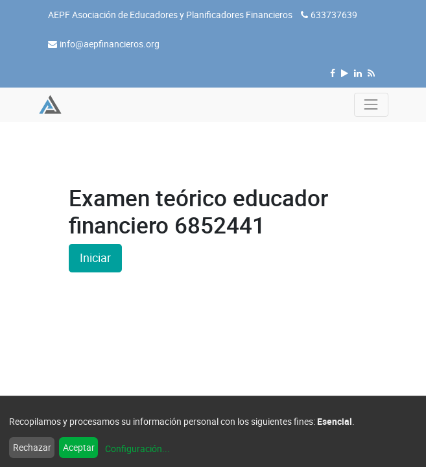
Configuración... (137, 448)
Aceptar (79, 447)
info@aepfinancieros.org (110, 44)
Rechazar (32, 447)
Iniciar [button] (95, 257)
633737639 (334, 14)
